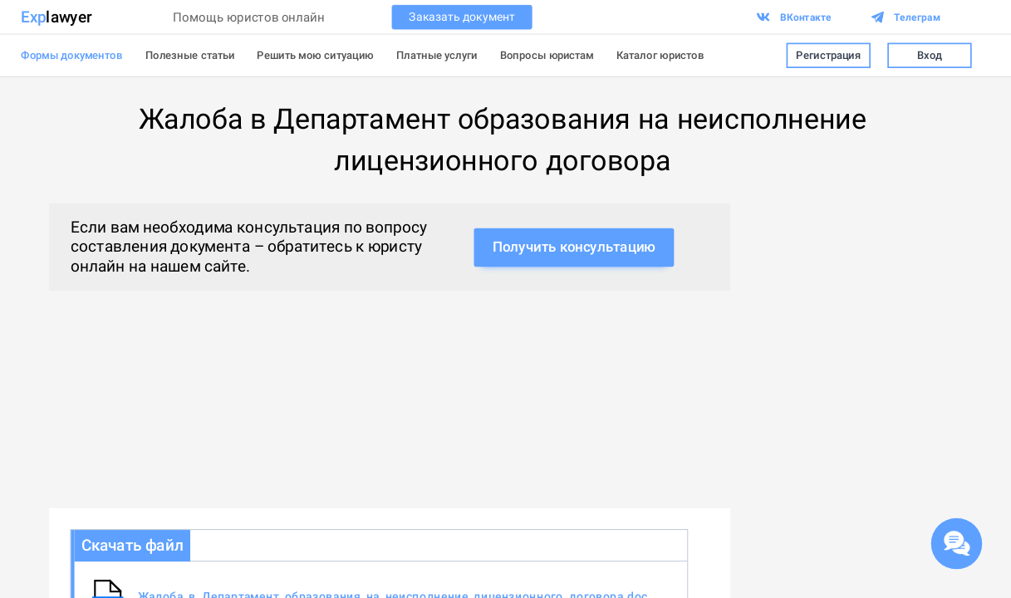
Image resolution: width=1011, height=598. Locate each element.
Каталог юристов (660, 55)
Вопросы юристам (547, 55)
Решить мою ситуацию (315, 55)
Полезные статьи (190, 55)
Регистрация (828, 55)
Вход (929, 55)
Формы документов (71, 55)
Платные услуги (437, 55)
